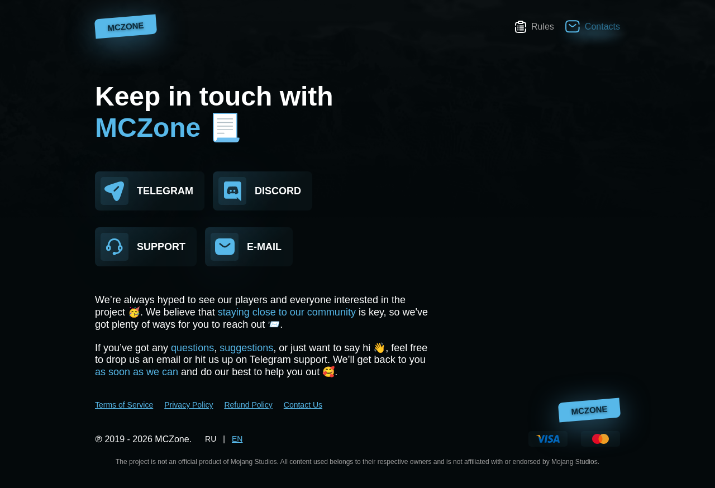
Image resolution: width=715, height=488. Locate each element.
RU (210, 438)
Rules (534, 27)
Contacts (592, 26)
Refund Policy (248, 404)
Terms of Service (124, 404)
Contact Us (303, 404)
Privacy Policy (188, 404)
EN (237, 438)
